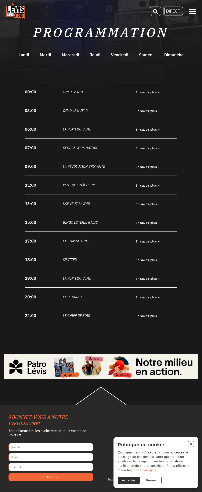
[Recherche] (155, 11)
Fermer (151, 480)
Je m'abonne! (50, 477)
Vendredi (119, 55)
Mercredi (70, 55)
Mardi (45, 55)
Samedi (146, 55)
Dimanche (174, 55)
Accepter (128, 480)
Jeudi (95, 55)
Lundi (23, 55)
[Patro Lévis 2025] (101, 366)
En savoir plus (145, 470)
